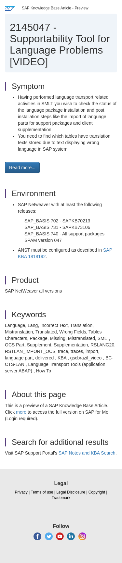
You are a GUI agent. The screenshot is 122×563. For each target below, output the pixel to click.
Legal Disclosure (70, 492)
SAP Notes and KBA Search (87, 453)
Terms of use (42, 492)
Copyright (96, 492)
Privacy (21, 492)
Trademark (61, 497)
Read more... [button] (22, 167)
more (21, 412)
